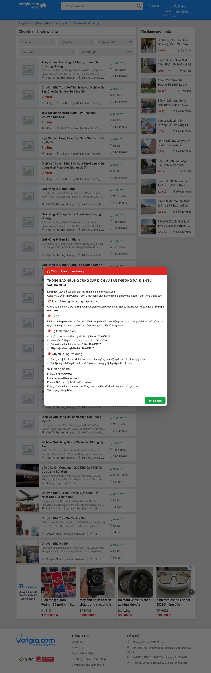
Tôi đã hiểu (155, 400)
